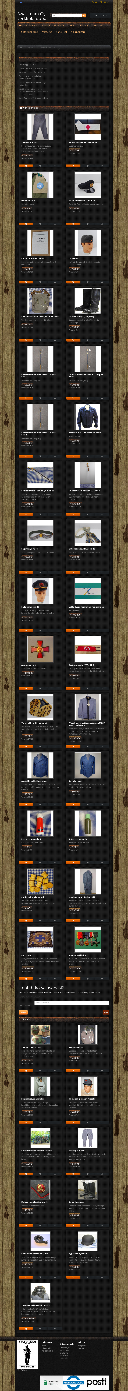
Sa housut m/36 (29, 142)
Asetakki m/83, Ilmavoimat (34, 781)
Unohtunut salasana (48, 47)
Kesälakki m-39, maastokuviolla (36, 1150)
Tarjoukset (82, 1348)
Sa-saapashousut (77, 1150)
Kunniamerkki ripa (77, 955)
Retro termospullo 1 (78, 839)
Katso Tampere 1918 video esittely (33, 98)
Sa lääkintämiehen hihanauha (83, 142)
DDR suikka (74, 258)
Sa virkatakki (75, 781)
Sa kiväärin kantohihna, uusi (34, 1253)
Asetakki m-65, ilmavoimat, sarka (85, 432)
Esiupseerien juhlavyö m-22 (82, 548)
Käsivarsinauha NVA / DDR (81, 665)
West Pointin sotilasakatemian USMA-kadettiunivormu (87, 724)
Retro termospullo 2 (31, 839)
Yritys (44, 1345)
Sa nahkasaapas (76, 1202)
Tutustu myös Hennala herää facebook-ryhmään (31, 77)
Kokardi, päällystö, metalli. (34, 1202)
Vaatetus (47, 31)
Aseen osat (32, 25)
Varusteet (61, 31)
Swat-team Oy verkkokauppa (31, 16)
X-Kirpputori (78, 31)
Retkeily (84, 25)
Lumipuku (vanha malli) (32, 1098)
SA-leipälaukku (76, 1047)
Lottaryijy (26, 955)
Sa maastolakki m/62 (31, 1047)
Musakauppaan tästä (28, 64)
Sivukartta (64, 1353)
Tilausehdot (47, 1348)
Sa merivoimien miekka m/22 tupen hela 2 (86, 375)
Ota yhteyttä (65, 1347)
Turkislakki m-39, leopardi (34, 723)
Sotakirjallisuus (29, 31)
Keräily (46, 25)
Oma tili (30, 47)
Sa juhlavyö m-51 (29, 548)
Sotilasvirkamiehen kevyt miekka (37, 490)
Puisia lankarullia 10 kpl (32, 897)
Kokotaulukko (47, 1351)
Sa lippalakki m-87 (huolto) (82, 200)
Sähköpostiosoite (25, 1005)
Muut (73, 25)
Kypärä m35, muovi (78, 1253)
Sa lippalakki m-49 (30, 607)
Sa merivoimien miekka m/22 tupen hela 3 (38, 375)
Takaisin (23, 1012)
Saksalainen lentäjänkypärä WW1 (37, 1305)
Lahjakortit (82, 1345)
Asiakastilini (64, 1355)
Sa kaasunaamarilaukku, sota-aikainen (40, 316)
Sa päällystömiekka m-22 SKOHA (84, 490)
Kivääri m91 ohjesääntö (32, 258)
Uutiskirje (64, 1358)
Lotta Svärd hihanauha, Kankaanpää (86, 607)
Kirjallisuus (60, 25)
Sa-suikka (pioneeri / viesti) (82, 1098)
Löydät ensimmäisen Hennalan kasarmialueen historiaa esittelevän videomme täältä (33, 91)
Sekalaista (98, 25)
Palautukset (65, 1350)
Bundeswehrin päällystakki (82, 897)
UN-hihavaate (28, 200)
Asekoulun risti (28, 665)
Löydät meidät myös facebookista (33, 68)
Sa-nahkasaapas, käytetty (81, 316)
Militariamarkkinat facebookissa (32, 72)
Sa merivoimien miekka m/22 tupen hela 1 (38, 433)
